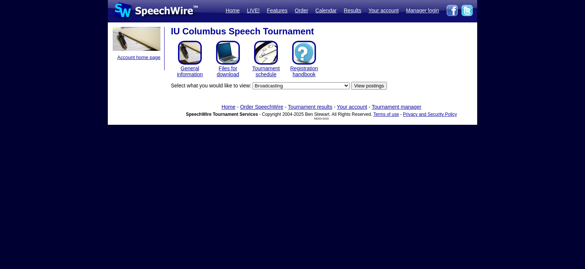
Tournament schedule (266, 71)
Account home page (138, 57)
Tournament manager (396, 107)
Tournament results (310, 107)
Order (301, 10)
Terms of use (386, 114)
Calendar (326, 10)
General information (190, 71)
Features (277, 10)
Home (233, 10)
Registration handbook (304, 71)
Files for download (228, 71)
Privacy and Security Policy (430, 114)
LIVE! (253, 10)
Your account (383, 10)
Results (353, 10)
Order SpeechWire (261, 107)
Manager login (422, 10)
